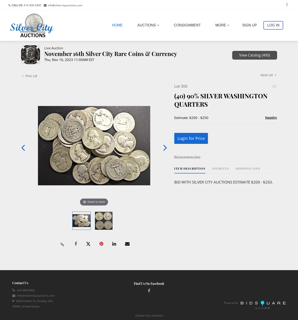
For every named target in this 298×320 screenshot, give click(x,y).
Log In (273, 25)
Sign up (249, 25)
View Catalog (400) (254, 55)
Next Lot (268, 75)
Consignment (187, 25)
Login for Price (191, 138)
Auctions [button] (148, 25)
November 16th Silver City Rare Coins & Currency (110, 54)
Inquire (271, 117)
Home (118, 24)
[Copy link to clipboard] (62, 244)
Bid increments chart (187, 157)
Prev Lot (29, 76)
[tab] (189, 170)
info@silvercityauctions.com (65, 5)
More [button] (222, 25)
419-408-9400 (32, 5)
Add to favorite (274, 86)
